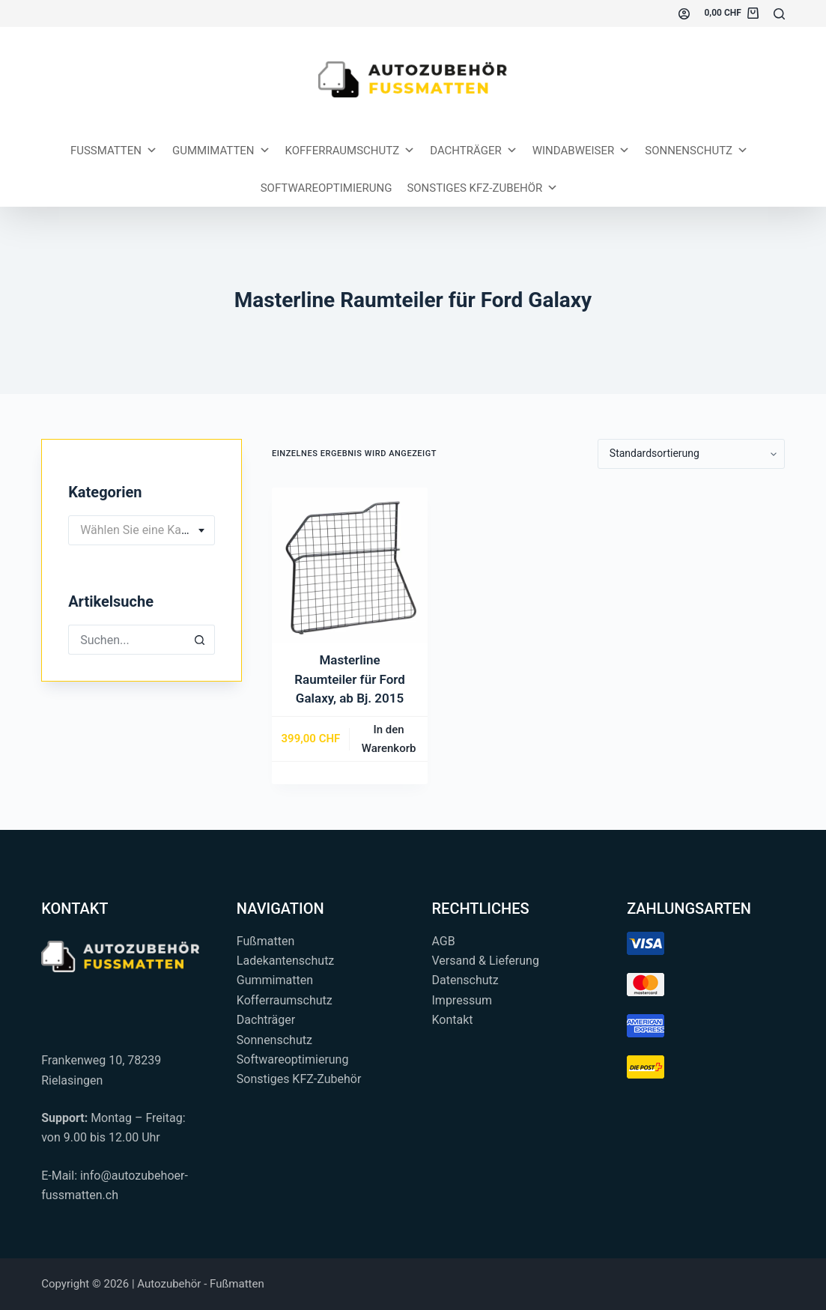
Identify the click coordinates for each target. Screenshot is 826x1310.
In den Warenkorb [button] (389, 739)
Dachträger (473, 150)
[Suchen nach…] (126, 640)
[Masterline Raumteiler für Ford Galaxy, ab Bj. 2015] (350, 565)
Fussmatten (113, 150)
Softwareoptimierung (326, 188)
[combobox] (141, 530)
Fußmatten (266, 941)
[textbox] (141, 530)
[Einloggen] (684, 13)
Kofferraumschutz (350, 150)
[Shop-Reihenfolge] (691, 454)
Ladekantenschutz (285, 960)
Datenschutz (465, 980)
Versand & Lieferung (485, 960)
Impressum (462, 1000)
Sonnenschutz (696, 150)
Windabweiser (581, 150)
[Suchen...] (779, 13)
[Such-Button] (200, 640)
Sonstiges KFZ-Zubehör (482, 188)
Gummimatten (221, 150)
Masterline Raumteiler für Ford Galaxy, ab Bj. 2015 (349, 679)
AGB (443, 941)
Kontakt (452, 1020)
